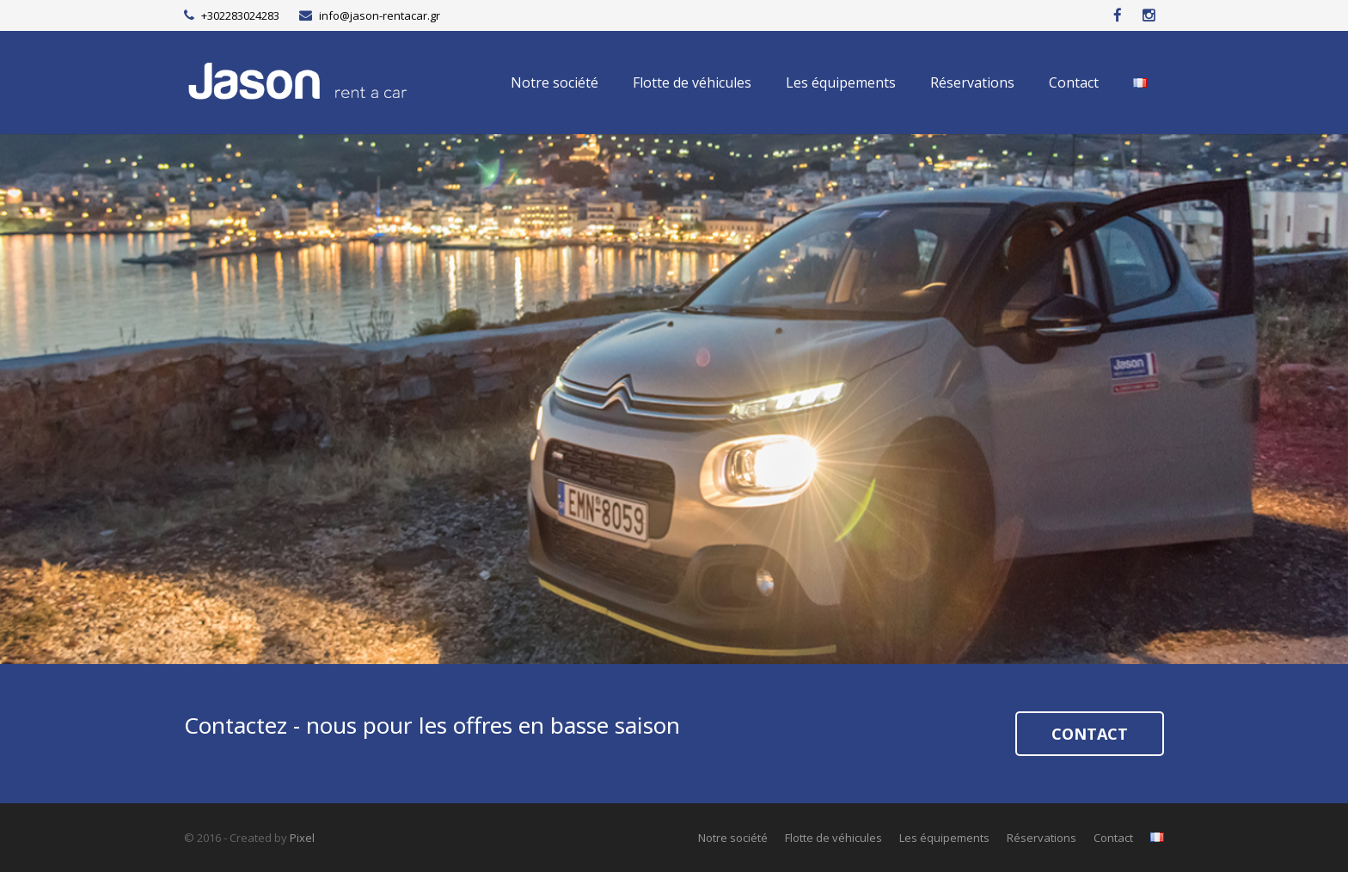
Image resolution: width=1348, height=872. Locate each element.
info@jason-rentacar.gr (379, 15)
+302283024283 (240, 15)
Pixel (302, 837)
